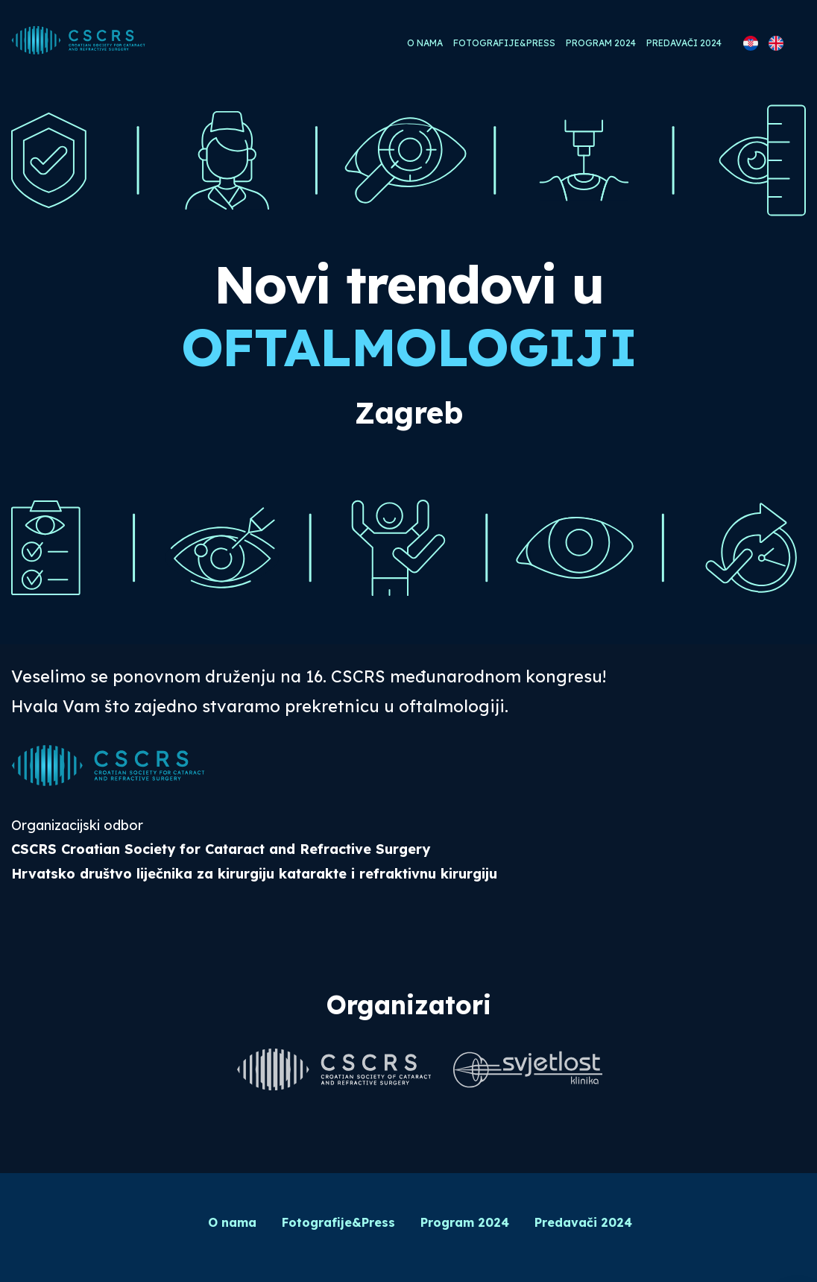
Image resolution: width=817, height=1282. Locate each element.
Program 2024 (601, 42)
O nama (425, 42)
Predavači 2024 (684, 42)
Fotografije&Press (504, 42)
